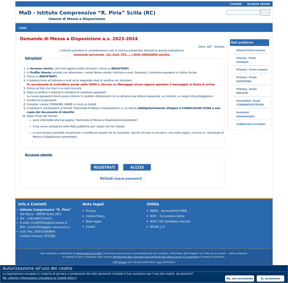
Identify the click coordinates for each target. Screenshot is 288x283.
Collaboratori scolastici (251, 124)
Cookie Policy (95, 216)
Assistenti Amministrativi (245, 114)
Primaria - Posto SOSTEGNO (246, 79)
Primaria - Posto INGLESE (246, 91)
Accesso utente (258, 3)
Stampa (219, 46)
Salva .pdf (204, 46)
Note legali (93, 221)
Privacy (91, 211)
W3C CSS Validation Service (170, 221)
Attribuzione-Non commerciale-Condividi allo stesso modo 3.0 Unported (156, 256)
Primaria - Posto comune (252, 69)
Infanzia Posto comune (250, 50)
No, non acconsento (239, 278)
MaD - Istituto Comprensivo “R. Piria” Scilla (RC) (87, 13)
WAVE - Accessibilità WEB (168, 211)
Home (22, 28)
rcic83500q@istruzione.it (49, 222)
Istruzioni (33, 58)
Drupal (122, 262)
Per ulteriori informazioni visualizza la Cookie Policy (39, 278)
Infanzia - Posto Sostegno (246, 60)
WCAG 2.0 (157, 226)
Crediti (90, 226)
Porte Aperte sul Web (89, 253)
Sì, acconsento (270, 278)
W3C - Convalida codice (167, 216)
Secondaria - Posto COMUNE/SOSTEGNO (250, 102)
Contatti (236, 3)
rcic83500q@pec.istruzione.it (49, 227)
